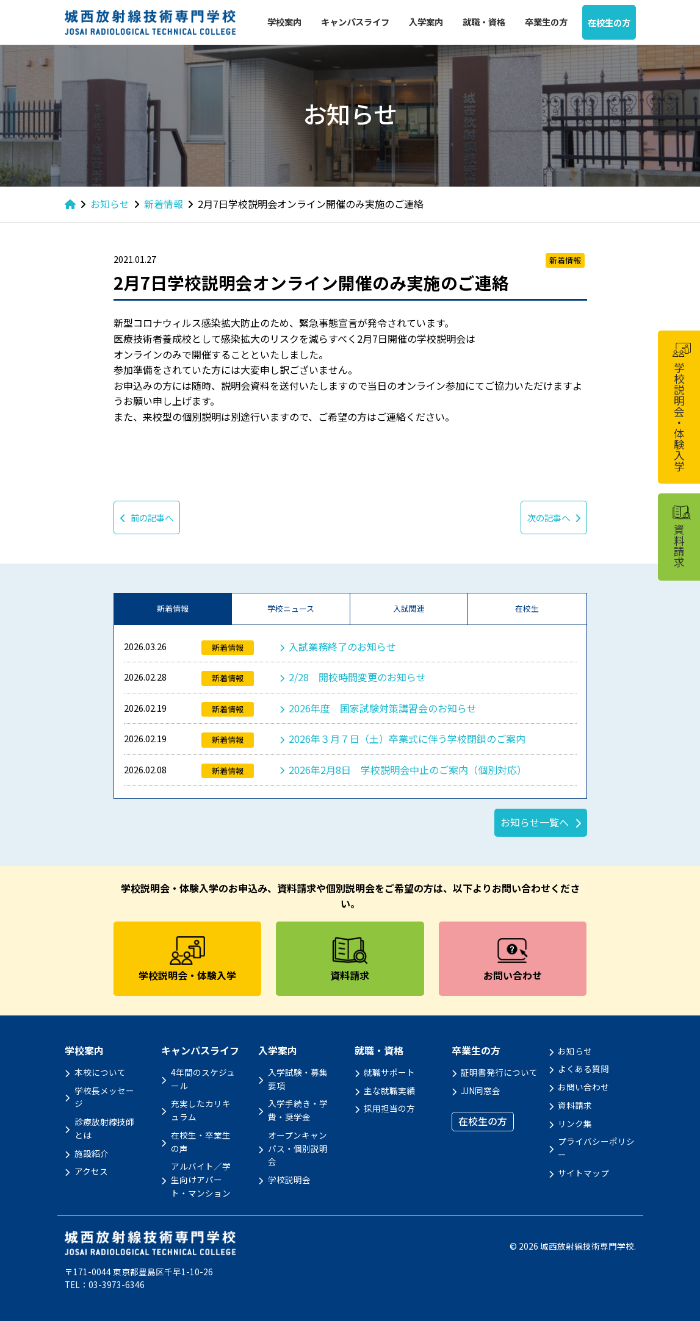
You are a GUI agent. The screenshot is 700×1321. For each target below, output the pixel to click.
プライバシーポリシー (596, 1148)
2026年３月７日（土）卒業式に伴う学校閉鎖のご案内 (407, 738)
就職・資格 (484, 21)
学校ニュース (290, 608)
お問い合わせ (583, 1087)
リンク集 (575, 1123)
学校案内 (284, 21)
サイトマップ (583, 1173)
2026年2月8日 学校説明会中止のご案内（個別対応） (408, 769)
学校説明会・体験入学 (681, 407)
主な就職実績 (389, 1090)
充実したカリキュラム (201, 1110)
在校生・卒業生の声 (201, 1142)
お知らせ (575, 1051)
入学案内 (426, 21)
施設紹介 (91, 1153)
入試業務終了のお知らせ (342, 646)
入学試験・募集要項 (298, 1079)
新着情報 (173, 608)
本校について (100, 1072)
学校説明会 (289, 1179)
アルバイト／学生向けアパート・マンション (201, 1179)
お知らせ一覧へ (534, 822)
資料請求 (575, 1105)
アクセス (91, 1171)
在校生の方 (609, 22)
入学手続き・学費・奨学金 (298, 1110)
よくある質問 (583, 1068)
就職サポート (389, 1072)
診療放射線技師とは (104, 1128)
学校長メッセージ (104, 1097)
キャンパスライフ (355, 21)
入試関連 (409, 608)
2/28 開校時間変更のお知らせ (357, 677)
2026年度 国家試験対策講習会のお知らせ (383, 708)
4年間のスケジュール (203, 1079)
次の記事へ (553, 517)
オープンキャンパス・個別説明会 (298, 1148)
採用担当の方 (389, 1108)
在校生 (527, 608)
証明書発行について (499, 1072)
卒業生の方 (546, 21)
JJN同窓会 (480, 1090)
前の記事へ (146, 517)
